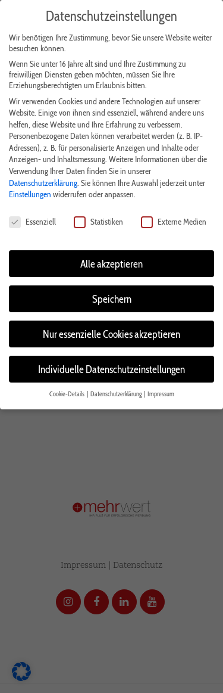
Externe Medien (173, 221)
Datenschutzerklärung (43, 183)
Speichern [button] (111, 299)
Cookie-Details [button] (67, 394)
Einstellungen (30, 194)
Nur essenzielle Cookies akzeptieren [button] (111, 334)
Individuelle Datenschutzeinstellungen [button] (111, 369)
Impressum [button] (160, 394)
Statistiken (98, 221)
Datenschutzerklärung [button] (116, 394)
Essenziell (32, 221)
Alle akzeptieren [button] (111, 263)
